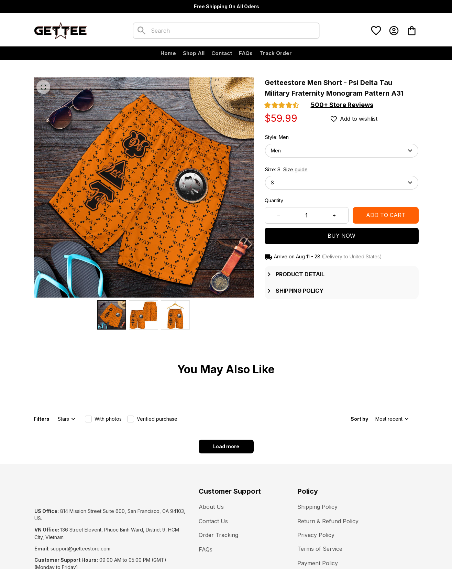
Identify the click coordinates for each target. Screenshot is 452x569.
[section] (342, 105)
